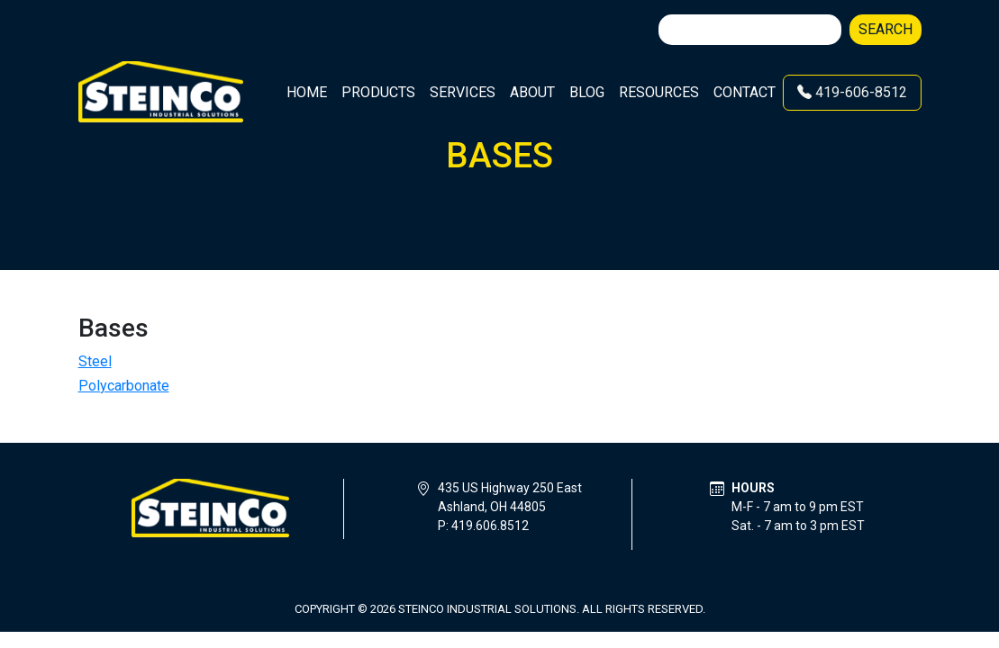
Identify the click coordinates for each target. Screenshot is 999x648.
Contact (744, 92)
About (532, 92)
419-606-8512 (852, 92)
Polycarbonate (123, 385)
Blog (586, 92)
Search (885, 29)
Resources (659, 92)
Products (378, 92)
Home (306, 92)
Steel (95, 361)
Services (462, 92)
